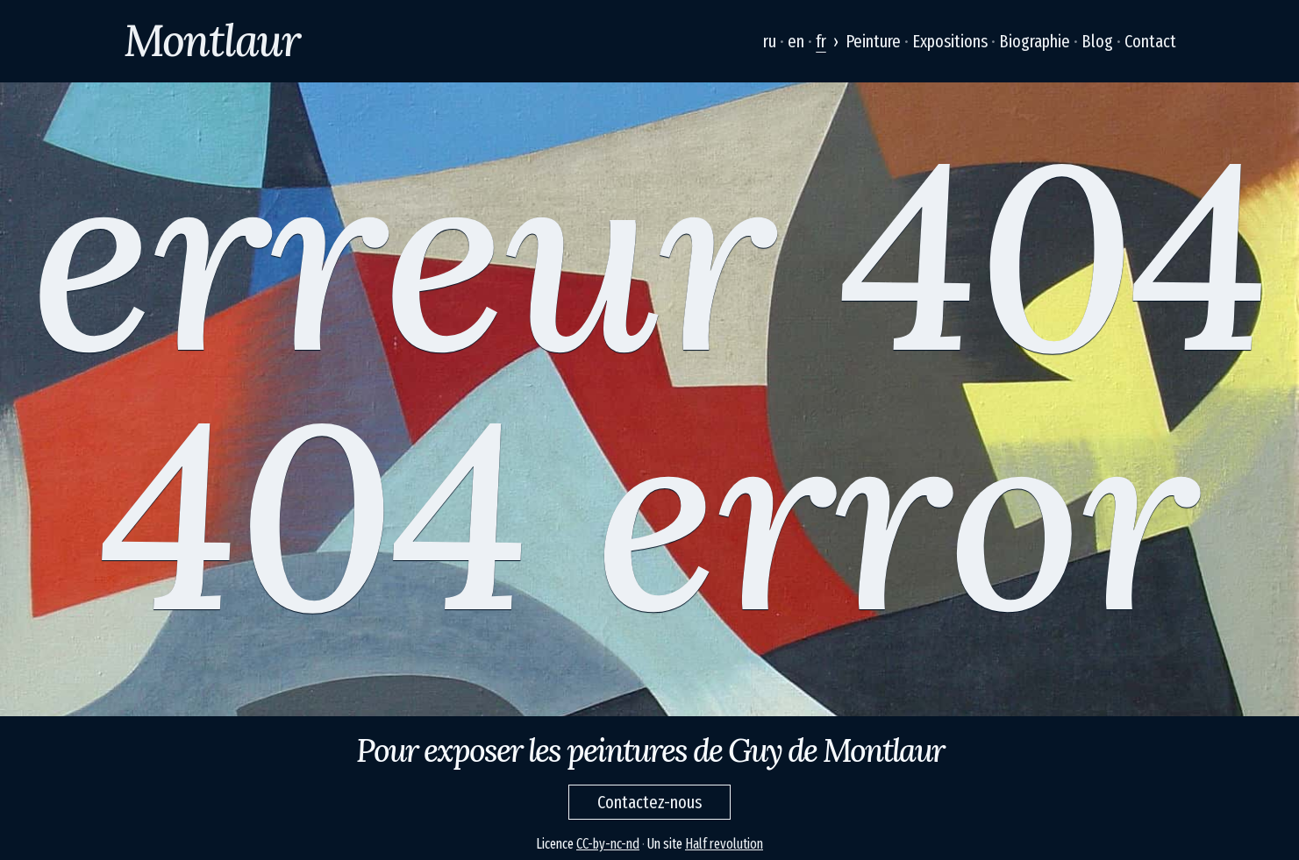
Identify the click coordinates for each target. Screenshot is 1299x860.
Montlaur (212, 40)
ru (769, 41)
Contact (1150, 41)
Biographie (1034, 41)
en (796, 41)
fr (821, 41)
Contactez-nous (649, 802)
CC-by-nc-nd (607, 843)
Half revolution (724, 843)
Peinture (873, 41)
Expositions (950, 41)
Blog (1097, 41)
